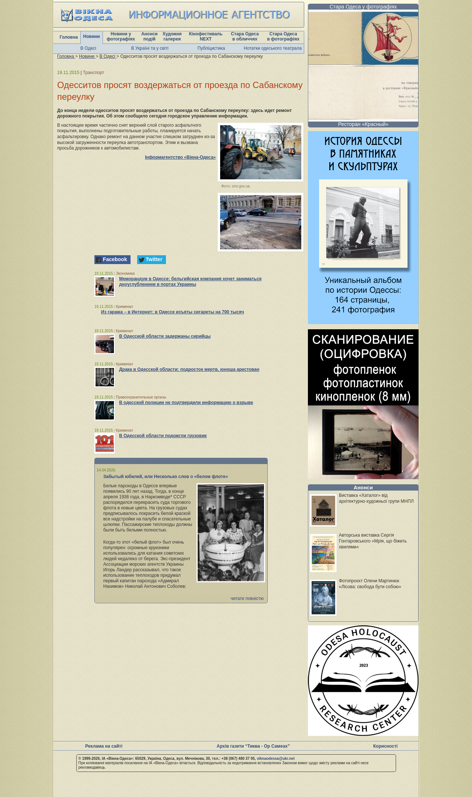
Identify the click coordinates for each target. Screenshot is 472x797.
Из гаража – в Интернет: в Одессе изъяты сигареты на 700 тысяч (172, 312)
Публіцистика (211, 48)
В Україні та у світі (150, 48)
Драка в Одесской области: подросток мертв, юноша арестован (189, 369)
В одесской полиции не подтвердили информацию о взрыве (186, 402)
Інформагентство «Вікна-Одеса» (180, 157)
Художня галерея (172, 36)
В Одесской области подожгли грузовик (163, 435)
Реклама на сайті (103, 746)
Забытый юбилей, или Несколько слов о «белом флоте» (165, 476)
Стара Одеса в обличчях (244, 36)
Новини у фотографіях (121, 36)
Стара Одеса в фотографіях (283, 36)
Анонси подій (149, 36)
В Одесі (88, 48)
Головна (69, 37)
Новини (91, 36)
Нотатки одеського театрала (273, 48)
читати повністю (247, 598)
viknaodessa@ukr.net (276, 758)
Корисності (385, 746)
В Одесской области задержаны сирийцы (165, 336)
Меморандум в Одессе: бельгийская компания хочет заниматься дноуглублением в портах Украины (190, 281)
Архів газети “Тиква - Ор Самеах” (253, 746)
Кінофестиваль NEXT (205, 36)
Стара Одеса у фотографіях (363, 7)
